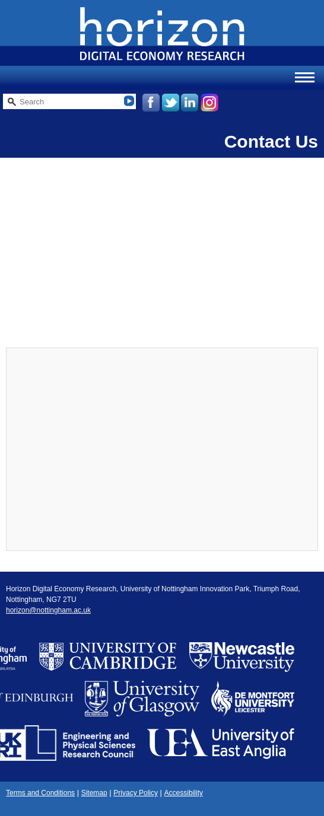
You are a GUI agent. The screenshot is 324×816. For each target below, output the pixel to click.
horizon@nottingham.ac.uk (48, 610)
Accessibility (183, 793)
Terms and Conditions (40, 793)
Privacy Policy (135, 793)
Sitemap (94, 793)
